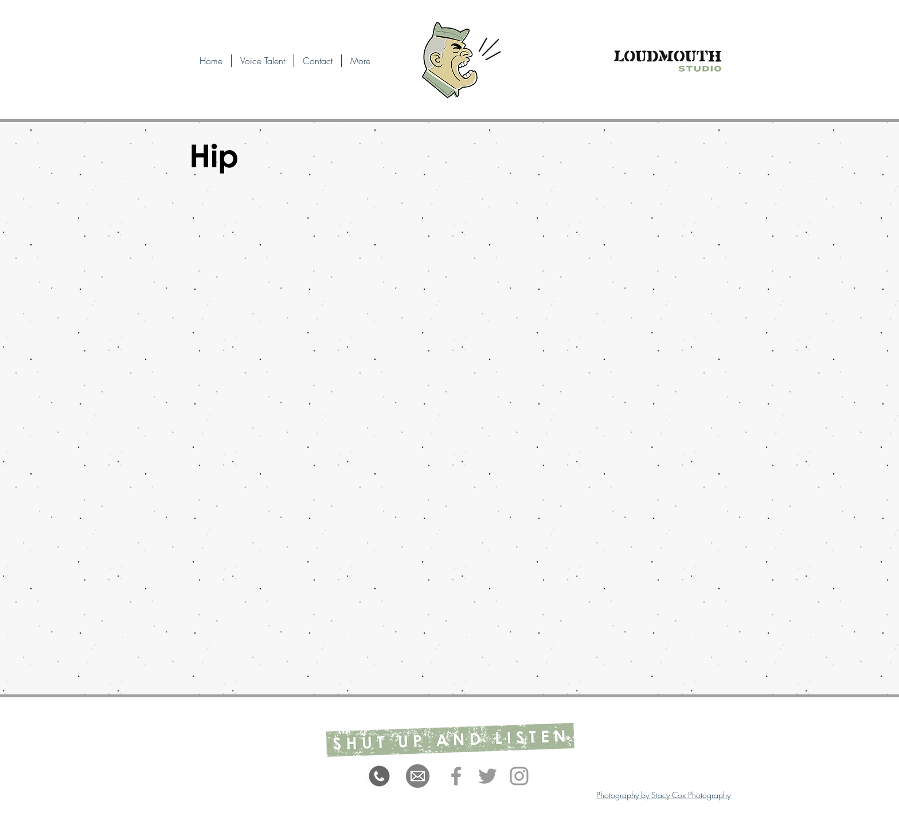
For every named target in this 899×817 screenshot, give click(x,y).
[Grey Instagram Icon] (519, 776)
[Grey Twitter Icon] (487, 776)
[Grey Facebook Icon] (456, 776)
